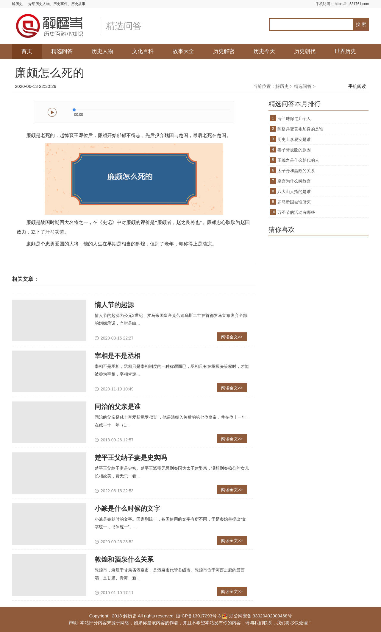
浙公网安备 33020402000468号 (257, 615)
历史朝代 (305, 51)
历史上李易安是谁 (294, 139)
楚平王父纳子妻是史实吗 (131, 457)
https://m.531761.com (352, 4)
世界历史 (345, 51)
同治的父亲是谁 (117, 406)
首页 (26, 51)
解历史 (282, 86)
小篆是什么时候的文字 (127, 508)
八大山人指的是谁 (294, 191)
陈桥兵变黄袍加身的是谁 (300, 129)
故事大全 (183, 51)
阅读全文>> (232, 336)
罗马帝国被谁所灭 (294, 202)
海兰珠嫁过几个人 (294, 118)
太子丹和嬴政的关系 (296, 170)
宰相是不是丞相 (117, 355)
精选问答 (62, 51)
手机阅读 (357, 86)
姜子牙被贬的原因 (294, 149)
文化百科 (143, 51)
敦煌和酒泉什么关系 (124, 559)
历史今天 (264, 51)
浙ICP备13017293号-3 (198, 615)
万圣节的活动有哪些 (296, 212)
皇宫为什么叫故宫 (294, 181)
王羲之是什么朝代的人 (298, 160)
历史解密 (224, 51)
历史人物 (102, 51)
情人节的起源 (114, 305)
